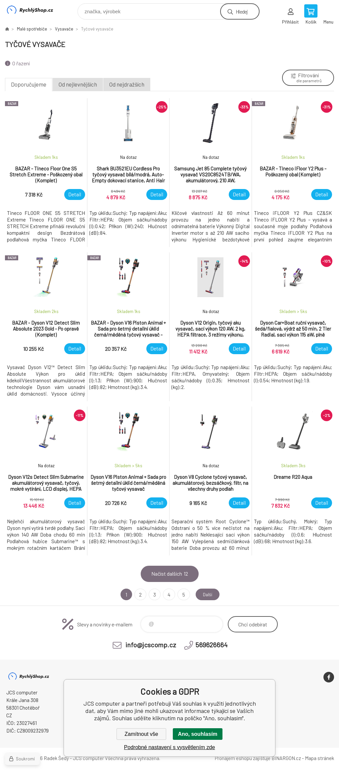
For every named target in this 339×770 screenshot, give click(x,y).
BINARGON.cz (286, 758)
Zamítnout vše (141, 734)
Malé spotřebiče (32, 29)
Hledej (242, 11)
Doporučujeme (28, 84)
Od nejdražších (126, 84)
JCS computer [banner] (34, 10)
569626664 (211, 645)
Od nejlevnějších (78, 84)
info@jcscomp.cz (150, 645)
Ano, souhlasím (197, 734)
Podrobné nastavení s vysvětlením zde (169, 747)
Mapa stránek (319, 758)
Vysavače (64, 29)
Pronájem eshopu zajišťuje (242, 758)
